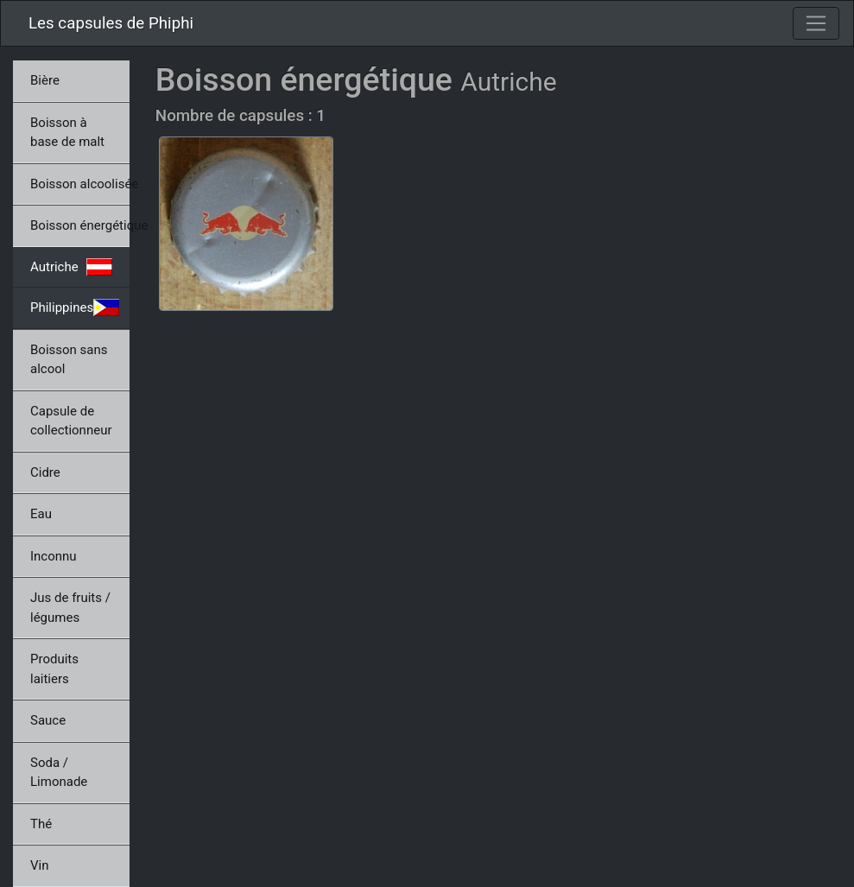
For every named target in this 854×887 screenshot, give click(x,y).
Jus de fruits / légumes (70, 607)
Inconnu (53, 556)
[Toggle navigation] (816, 23)
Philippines (74, 307)
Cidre (45, 472)
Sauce (48, 720)
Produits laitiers (54, 669)
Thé (41, 824)
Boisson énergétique (80, 225)
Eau (41, 514)
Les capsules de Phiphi (110, 23)
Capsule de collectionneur (71, 421)
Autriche (71, 267)
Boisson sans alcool (69, 359)
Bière (45, 80)
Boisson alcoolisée (80, 184)
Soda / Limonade (58, 772)
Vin (39, 865)
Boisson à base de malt (67, 132)
